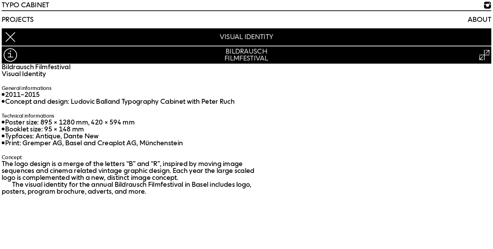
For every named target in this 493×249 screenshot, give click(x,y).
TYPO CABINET (25, 5)
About (480, 19)
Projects (18, 19)
